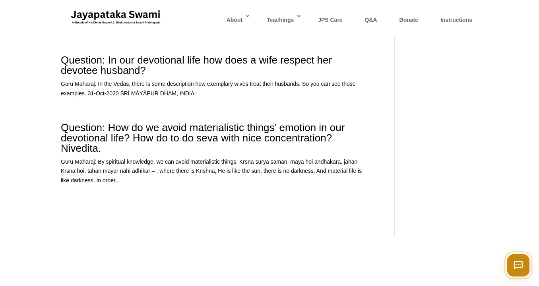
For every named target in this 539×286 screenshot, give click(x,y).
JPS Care (330, 20)
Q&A (371, 20)
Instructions (456, 20)
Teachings (280, 20)
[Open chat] (518, 265)
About (234, 20)
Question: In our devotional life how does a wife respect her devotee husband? (196, 65)
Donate (408, 20)
